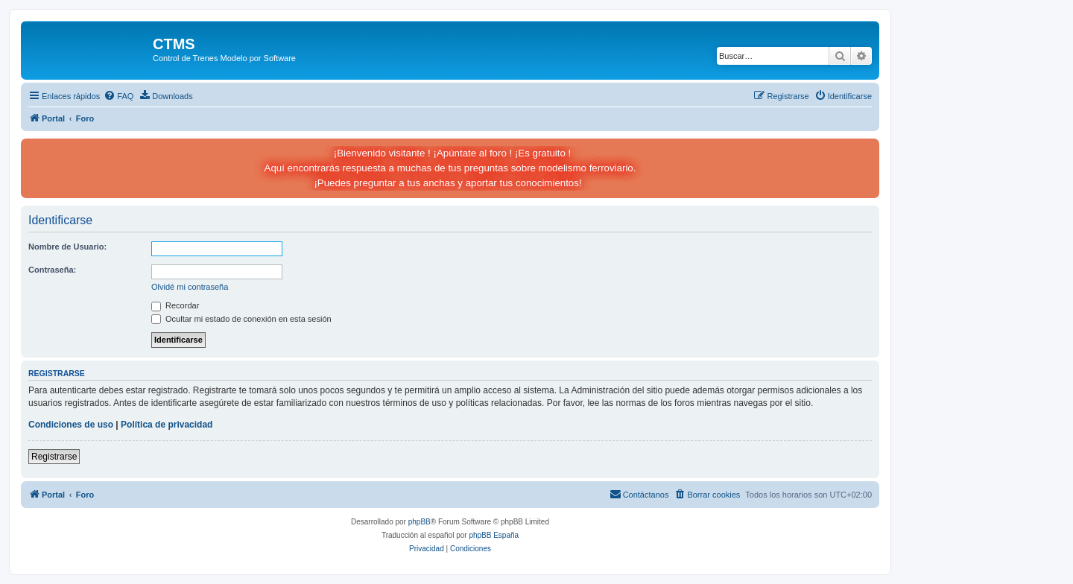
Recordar (175, 305)
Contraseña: (52, 269)
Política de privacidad (166, 424)
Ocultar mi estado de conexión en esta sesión (241, 318)
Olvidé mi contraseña (189, 286)
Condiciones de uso (70, 424)
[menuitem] (118, 96)
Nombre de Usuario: (67, 246)
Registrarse (54, 456)
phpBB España (494, 535)
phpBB (419, 522)
